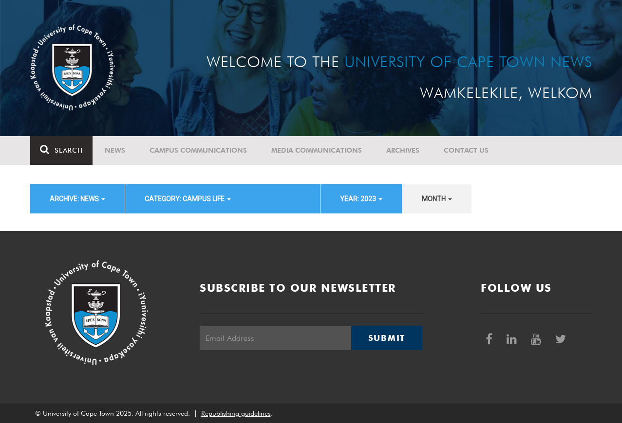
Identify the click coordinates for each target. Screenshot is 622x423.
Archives (402, 150)
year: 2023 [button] (361, 199)
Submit (386, 338)
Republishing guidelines (236, 413)
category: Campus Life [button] (188, 199)
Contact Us (466, 150)
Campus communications (198, 150)
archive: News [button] (77, 199)
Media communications (316, 150)
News (115, 150)
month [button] (437, 199)
